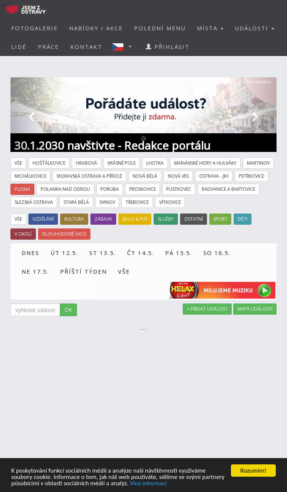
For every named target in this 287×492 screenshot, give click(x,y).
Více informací (148, 484)
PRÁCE (48, 46)
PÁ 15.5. (178, 252)
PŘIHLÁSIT (167, 46)
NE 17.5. (35, 271)
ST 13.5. (102, 252)
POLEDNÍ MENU (160, 28)
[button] (124, 46)
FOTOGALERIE (34, 28)
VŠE (124, 271)
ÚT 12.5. (64, 252)
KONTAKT (86, 46)
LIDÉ (19, 46)
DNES (30, 252)
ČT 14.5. (140, 252)
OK (68, 309)
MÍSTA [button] (210, 28)
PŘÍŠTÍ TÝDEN (83, 271)
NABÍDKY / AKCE (96, 28)
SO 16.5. (217, 252)
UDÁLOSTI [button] (254, 28)
